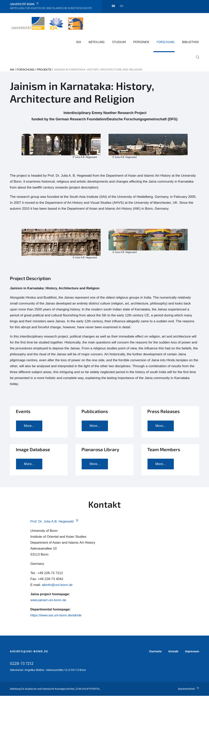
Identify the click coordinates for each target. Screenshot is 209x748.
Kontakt (173, 651)
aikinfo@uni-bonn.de (57, 585)
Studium (119, 42)
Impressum (192, 651)
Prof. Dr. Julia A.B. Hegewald (54, 521)
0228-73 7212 (21, 663)
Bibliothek (190, 42)
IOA (78, 42)
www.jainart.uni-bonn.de (48, 600)
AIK (12, 69)
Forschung (166, 42)
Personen (141, 42)
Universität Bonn (24, 4)
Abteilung (96, 42)
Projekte (44, 69)
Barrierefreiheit (188, 688)
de (113, 6)
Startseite (155, 651)
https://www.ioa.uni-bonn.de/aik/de (56, 615)
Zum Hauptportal (88, 689)
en (121, 6)
